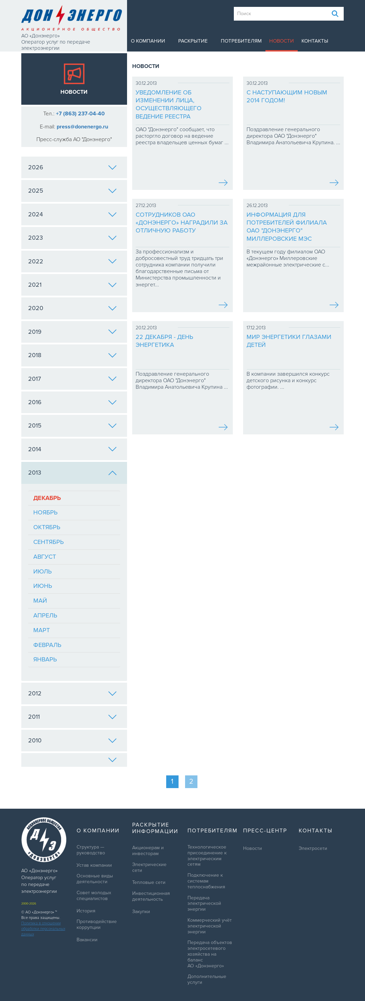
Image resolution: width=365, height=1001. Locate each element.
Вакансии (87, 940)
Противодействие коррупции (97, 924)
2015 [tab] (72, 425)
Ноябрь (45, 512)
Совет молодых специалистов (94, 895)
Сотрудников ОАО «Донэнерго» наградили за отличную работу (182, 223)
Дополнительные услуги (206, 979)
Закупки (141, 911)
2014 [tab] (72, 449)
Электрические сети (149, 867)
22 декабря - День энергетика (164, 341)
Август (44, 556)
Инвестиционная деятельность (151, 896)
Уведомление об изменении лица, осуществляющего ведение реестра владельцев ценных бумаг (180, 105)
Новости (281, 41)
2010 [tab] (72, 740)
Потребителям (241, 41)
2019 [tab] (72, 331)
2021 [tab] (72, 284)
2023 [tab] (72, 237)
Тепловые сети (149, 882)
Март (41, 630)
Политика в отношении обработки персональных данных (43, 928)
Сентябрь (48, 542)
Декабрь (47, 498)
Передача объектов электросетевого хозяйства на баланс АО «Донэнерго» (209, 954)
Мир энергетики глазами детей (289, 341)
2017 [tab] (72, 379)
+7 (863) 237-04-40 (80, 113)
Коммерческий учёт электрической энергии (209, 926)
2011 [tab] (72, 716)
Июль (42, 571)
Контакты (314, 41)
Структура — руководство (91, 850)
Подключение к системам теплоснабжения (206, 881)
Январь (45, 659)
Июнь (42, 586)
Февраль (47, 645)
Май (40, 600)
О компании (148, 41)
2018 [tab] (72, 355)
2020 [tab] (72, 308)
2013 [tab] (72, 472)
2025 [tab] (72, 190)
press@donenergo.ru (82, 126)
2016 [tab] (72, 402)
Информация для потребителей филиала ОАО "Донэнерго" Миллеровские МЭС (287, 226)
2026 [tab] (72, 167)
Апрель (45, 615)
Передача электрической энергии (204, 903)
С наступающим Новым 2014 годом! (287, 96)
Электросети (313, 848)
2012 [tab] (72, 693)
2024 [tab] (72, 214)
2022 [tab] (72, 261)
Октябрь (46, 527)
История (86, 911)
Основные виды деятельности (95, 879)
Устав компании (94, 865)
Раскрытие (193, 41)
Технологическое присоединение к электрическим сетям (207, 855)
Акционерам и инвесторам (148, 850)
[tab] (74, 760)
